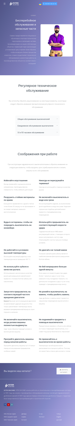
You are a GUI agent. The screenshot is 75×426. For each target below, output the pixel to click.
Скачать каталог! (64, 370)
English (59, 416)
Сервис (23, 416)
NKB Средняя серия (11, 416)
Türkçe (59, 413)
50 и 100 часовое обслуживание (32, 133)
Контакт (42, 416)
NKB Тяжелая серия (11, 420)
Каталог (24, 420)
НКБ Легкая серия (10, 413)
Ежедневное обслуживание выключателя (37, 126)
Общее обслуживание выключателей (35, 119)
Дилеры (24, 413)
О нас (41, 413)
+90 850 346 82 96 (50, 3)
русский (59, 420)
